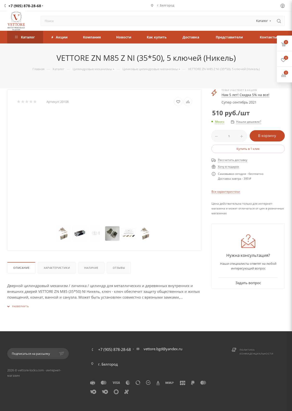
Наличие (91, 268)
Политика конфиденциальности (256, 351)
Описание (21, 268)
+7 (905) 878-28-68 (24, 5)
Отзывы (119, 268)
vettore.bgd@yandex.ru (163, 348)
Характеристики (57, 268)
